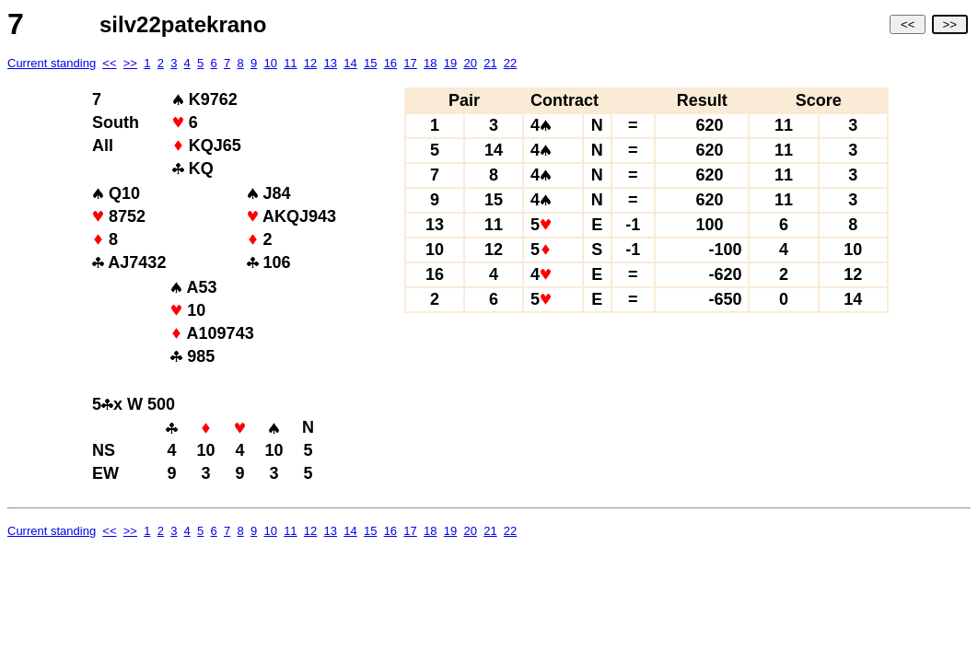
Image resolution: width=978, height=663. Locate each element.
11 (290, 63)
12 (310, 63)
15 (370, 63)
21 (489, 63)
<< (907, 24)
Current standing (51, 63)
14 (349, 63)
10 (269, 63)
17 (409, 63)
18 (430, 63)
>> (950, 24)
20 (469, 63)
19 (450, 63)
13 (330, 63)
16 (390, 63)
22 (510, 63)
